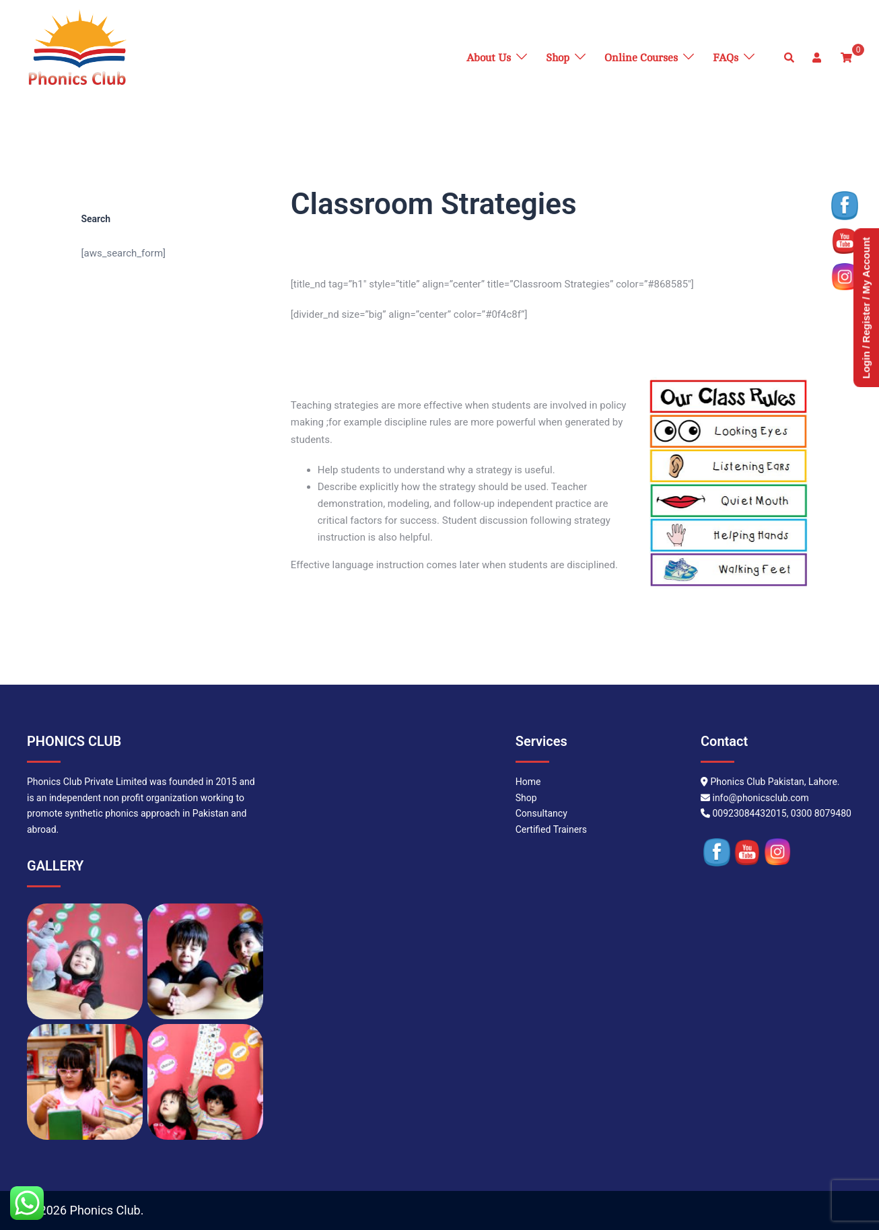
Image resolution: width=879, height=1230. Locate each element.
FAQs (725, 58)
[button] (790, 57)
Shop (557, 58)
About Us (488, 58)
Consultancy (541, 813)
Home (528, 781)
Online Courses (641, 58)
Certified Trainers (551, 829)
